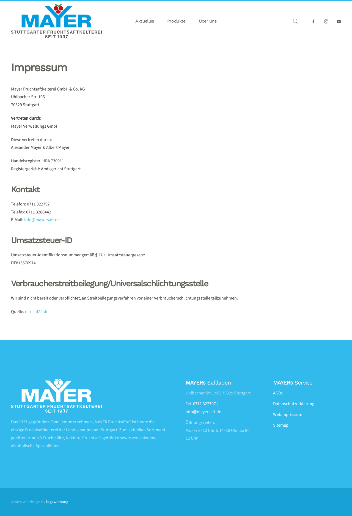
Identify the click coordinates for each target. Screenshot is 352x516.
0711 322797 (204, 404)
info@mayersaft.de (42, 220)
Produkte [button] (176, 21)
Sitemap (280, 425)
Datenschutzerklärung (293, 404)
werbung (57, 502)
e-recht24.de (36, 312)
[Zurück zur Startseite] (56, 21)
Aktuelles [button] (144, 21)
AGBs (278, 393)
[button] (295, 21)
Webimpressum (287, 414)
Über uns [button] (208, 21)
